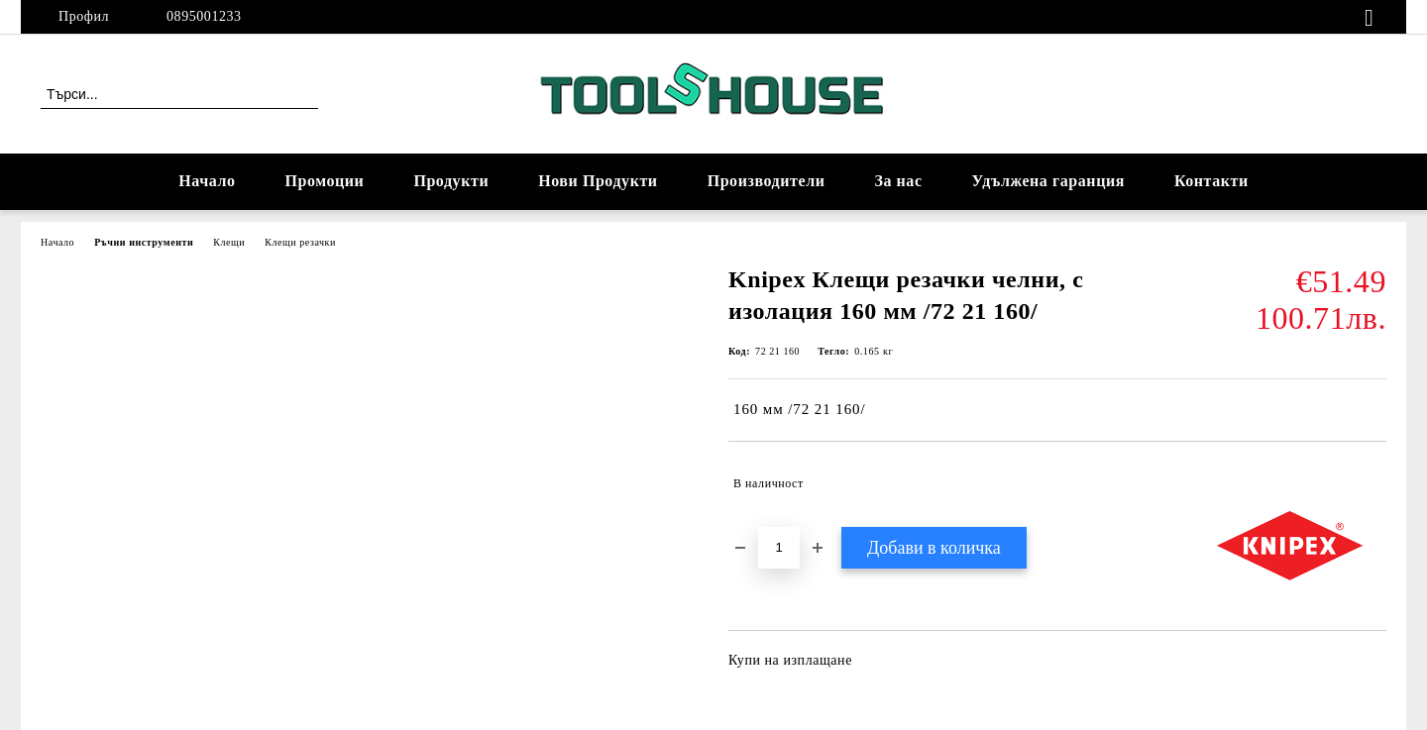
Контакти (1211, 180)
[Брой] (779, 548)
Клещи (229, 242)
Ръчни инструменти (143, 242)
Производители (766, 180)
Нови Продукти (597, 180)
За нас (898, 180)
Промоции (325, 180)
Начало (206, 180)
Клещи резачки (300, 242)
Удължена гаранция (1048, 180)
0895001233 (204, 16)
